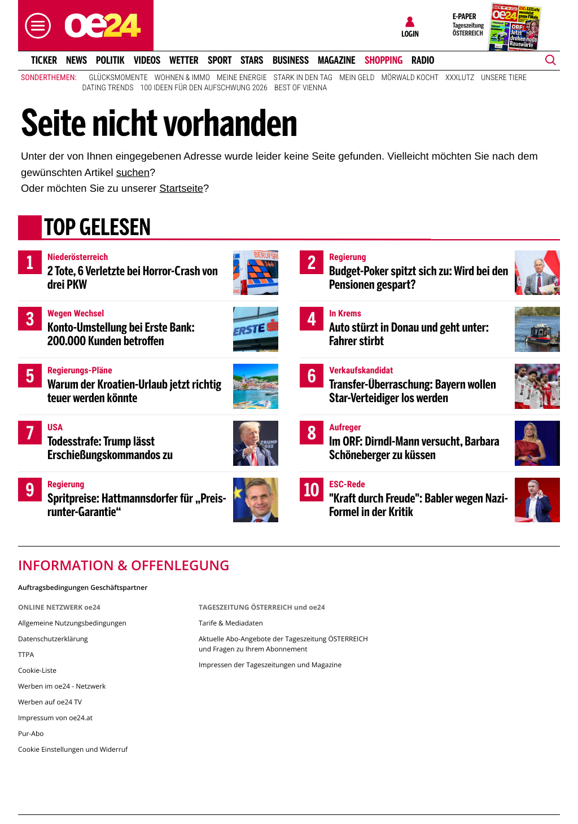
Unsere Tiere (504, 77)
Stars (252, 60)
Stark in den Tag (303, 77)
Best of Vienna (300, 87)
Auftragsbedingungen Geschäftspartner (82, 587)
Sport (220, 60)
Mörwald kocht (410, 77)
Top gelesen (97, 228)
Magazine (337, 60)
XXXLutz (459, 77)
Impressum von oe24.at (55, 717)
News (76, 60)
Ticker (44, 60)
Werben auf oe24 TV (50, 702)
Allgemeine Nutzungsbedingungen (72, 623)
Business (291, 60)
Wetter (184, 60)
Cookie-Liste (37, 670)
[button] (35, 25)
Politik (110, 60)
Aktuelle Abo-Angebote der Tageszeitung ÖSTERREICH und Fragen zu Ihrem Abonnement (283, 644)
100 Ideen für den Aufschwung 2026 (204, 87)
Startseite (181, 188)
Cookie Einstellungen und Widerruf (73, 749)
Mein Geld (356, 77)
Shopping (383, 60)
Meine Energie (242, 77)
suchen (133, 172)
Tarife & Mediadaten (231, 623)
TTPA (26, 654)
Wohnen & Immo (182, 77)
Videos (147, 60)
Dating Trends (108, 87)
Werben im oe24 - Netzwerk (62, 686)
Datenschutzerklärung (53, 639)
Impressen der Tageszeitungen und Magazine (270, 664)
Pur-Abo (31, 733)
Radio (423, 60)
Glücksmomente (118, 77)
